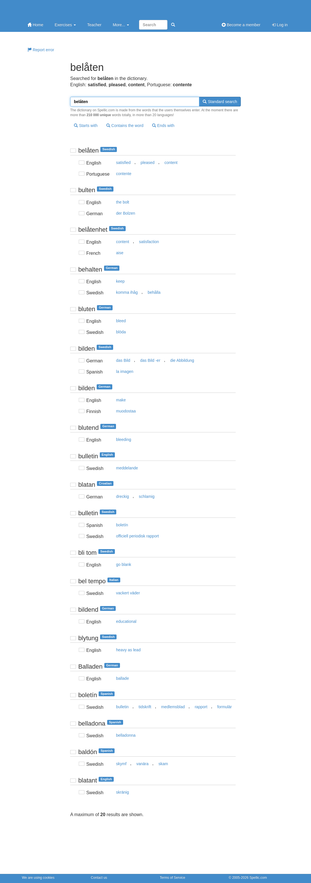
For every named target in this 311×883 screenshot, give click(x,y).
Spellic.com (258, 878)
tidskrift (145, 707)
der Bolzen (125, 213)
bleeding (123, 439)
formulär (224, 707)
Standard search (220, 101)
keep (120, 281)
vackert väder (128, 593)
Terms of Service (172, 878)
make (121, 400)
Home (35, 24)
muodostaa (126, 411)
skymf (121, 763)
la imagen (124, 371)
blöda (121, 332)
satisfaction (149, 241)
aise (119, 252)
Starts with (86, 125)
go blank (123, 564)
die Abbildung (182, 360)
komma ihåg (127, 292)
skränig (122, 792)
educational (126, 621)
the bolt (122, 202)
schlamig (146, 496)
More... (121, 24)
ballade (122, 678)
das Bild (123, 360)
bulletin (122, 707)
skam (163, 763)
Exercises (65, 24)
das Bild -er (150, 360)
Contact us (99, 878)
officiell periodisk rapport (137, 536)
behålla (154, 292)
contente (123, 173)
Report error (41, 50)
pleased (148, 162)
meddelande (127, 468)
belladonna (126, 735)
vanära (142, 763)
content (170, 162)
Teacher (94, 24)
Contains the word (125, 125)
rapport (201, 707)
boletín (122, 525)
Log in (280, 24)
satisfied (123, 162)
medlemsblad (173, 707)
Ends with (163, 125)
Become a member (241, 24)
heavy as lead (128, 650)
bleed (121, 321)
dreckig (122, 496)
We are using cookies (38, 878)
